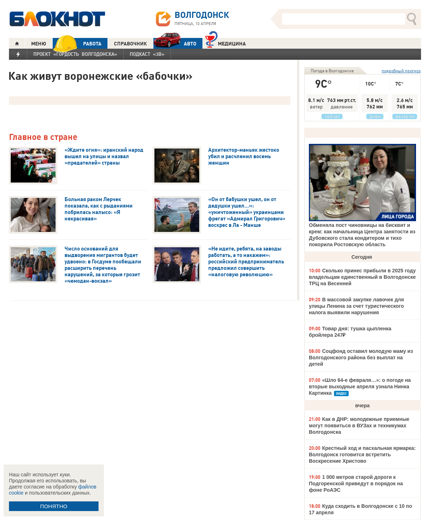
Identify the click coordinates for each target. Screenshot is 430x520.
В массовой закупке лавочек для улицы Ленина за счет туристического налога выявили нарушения (356, 306)
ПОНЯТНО (53, 506)
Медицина (225, 43)
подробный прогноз (401, 70)
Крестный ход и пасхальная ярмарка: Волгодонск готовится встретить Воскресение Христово (362, 454)
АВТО (174, 43)
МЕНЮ (38, 43)
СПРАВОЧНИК (130, 43)
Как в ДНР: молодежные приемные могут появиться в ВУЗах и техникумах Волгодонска (359, 425)
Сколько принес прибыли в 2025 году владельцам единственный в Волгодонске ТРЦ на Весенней (362, 277)
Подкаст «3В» (147, 54)
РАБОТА (77, 43)
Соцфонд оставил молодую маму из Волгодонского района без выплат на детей (361, 357)
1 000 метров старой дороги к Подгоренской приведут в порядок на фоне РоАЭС (356, 483)
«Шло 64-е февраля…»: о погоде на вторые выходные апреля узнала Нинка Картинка (360, 386)
